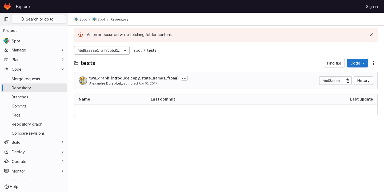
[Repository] (34, 87)
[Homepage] (7, 6)
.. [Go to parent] (80, 110)
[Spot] (34, 41)
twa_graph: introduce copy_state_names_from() (134, 78)
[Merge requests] (34, 78)
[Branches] (34, 97)
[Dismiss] (371, 34)
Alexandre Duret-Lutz (106, 83)
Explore (23, 6)
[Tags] (34, 115)
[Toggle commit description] (184, 78)
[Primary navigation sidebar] (6, 19)
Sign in (372, 6)
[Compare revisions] (34, 133)
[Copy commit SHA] (347, 80)
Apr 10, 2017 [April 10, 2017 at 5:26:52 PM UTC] (148, 83)
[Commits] (34, 106)
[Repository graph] (34, 124)
